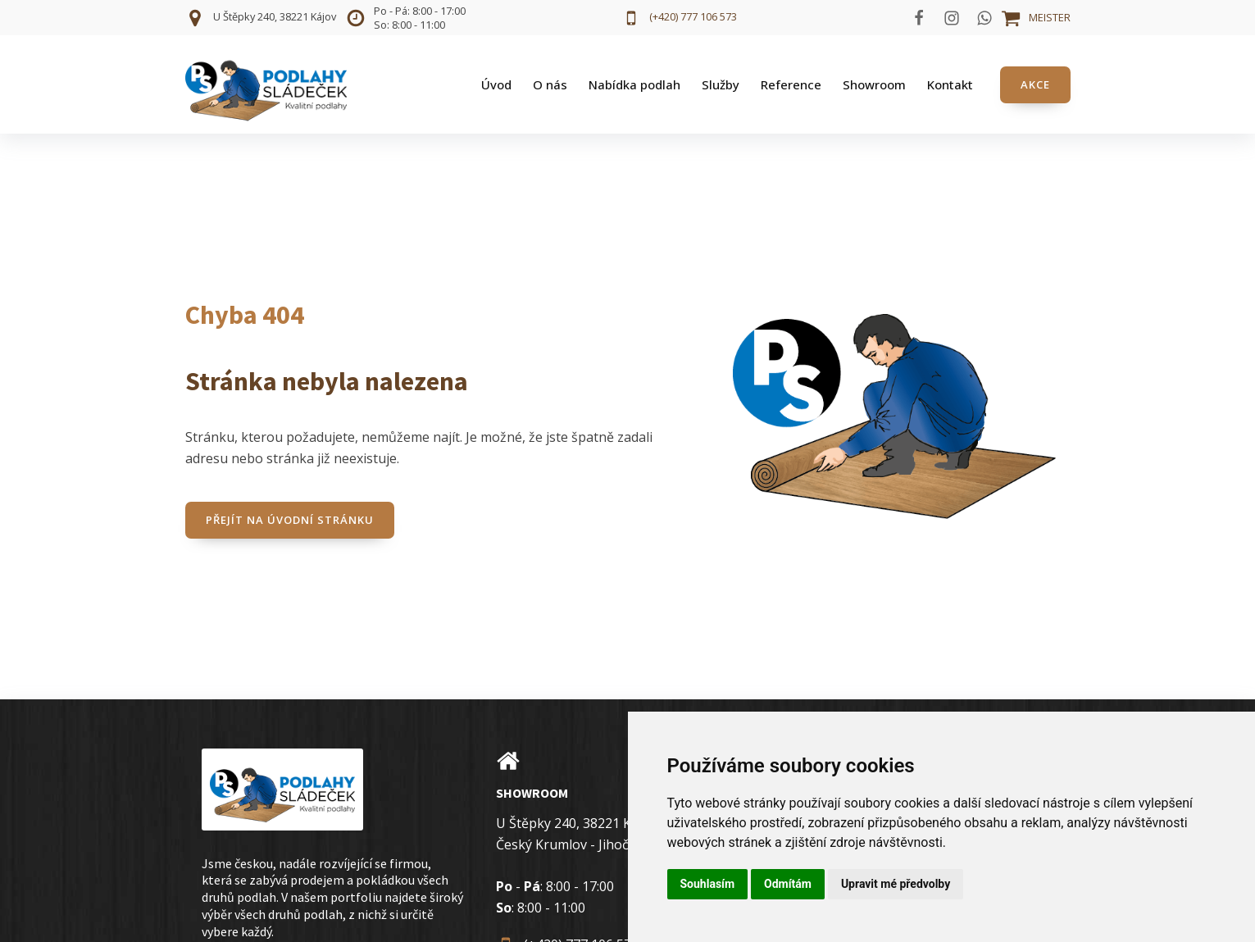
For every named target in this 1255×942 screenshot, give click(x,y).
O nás (550, 84)
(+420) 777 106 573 (693, 16)
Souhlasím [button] (707, 883)
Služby (720, 84)
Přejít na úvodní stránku (290, 519)
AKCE (1035, 84)
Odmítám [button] (788, 883)
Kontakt (950, 84)
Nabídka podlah (634, 84)
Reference (791, 84)
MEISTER (1050, 17)
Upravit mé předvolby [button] (895, 883)
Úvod (496, 84)
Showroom (874, 84)
